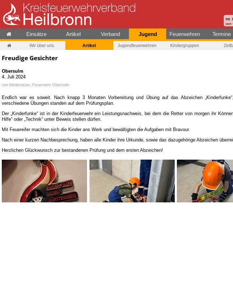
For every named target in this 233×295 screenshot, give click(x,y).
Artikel (73, 34)
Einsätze (36, 34)
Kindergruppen (184, 45)
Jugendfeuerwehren (137, 45)
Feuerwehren (184, 34)
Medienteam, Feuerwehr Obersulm (39, 84)
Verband (110, 34)
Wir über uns (41, 45)
